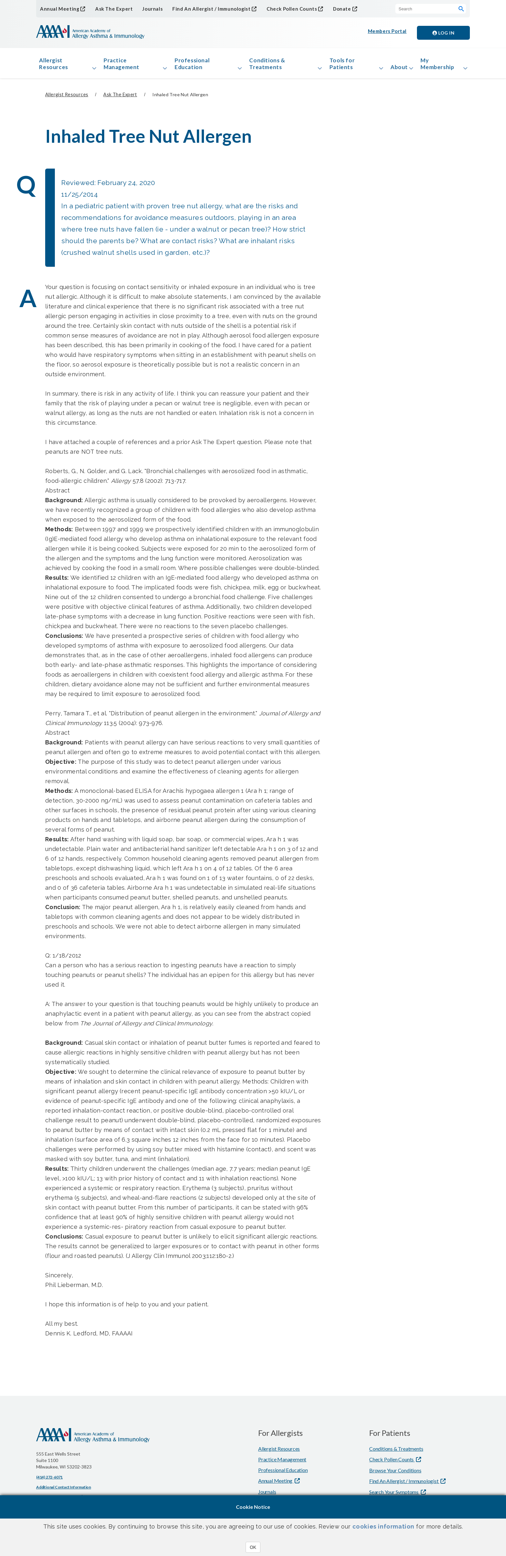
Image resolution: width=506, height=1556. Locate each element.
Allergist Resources (56, 65)
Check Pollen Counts (282, 8)
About (396, 69)
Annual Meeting (58, 8)
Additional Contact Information (63, 1491)
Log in (443, 33)
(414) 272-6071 (49, 1481)
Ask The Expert (110, 9)
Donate (330, 8)
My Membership (440, 65)
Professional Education (194, 65)
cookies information (383, 1526)
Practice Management (124, 65)
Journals (147, 9)
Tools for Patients (339, 65)
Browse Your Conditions (395, 1475)
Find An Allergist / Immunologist (204, 8)
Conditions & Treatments (267, 65)
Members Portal (388, 33)
